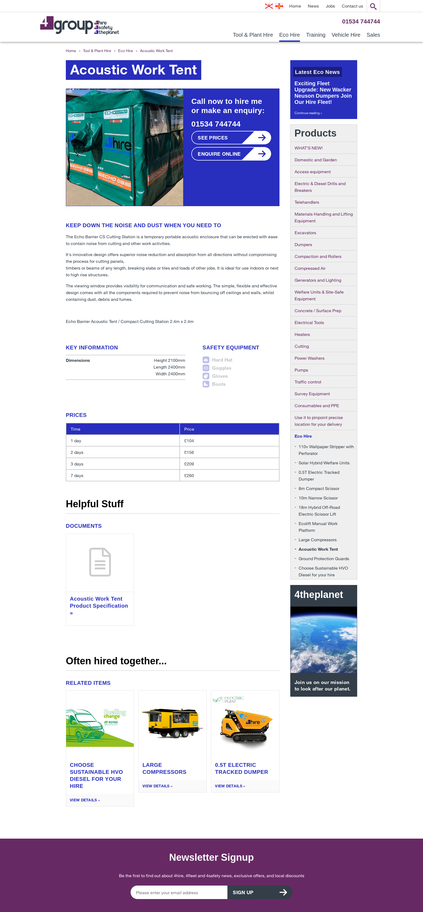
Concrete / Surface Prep (318, 310)
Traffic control (308, 381)
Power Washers (310, 357)
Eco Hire (289, 35)
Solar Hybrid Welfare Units (324, 462)
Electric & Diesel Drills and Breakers (320, 187)
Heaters (302, 334)
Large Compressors (318, 539)
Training (316, 35)
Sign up (243, 892)
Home (295, 5)
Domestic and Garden (316, 159)
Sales (373, 35)
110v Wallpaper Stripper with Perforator (326, 450)
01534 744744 (361, 21)
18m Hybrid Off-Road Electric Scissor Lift (319, 510)
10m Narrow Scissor (318, 497)
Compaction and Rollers (318, 256)
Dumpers (303, 244)
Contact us (352, 5)
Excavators (305, 232)
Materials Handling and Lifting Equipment (324, 217)
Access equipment (313, 171)
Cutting (302, 346)
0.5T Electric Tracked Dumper (319, 475)
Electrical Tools (309, 322)
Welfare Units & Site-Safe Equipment (319, 295)
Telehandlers (307, 202)
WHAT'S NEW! (309, 147)
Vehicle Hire (346, 35)
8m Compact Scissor (319, 488)
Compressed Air (310, 268)
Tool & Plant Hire (253, 35)
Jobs (330, 5)
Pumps (301, 369)
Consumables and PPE (317, 405)
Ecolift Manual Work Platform (318, 527)
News (313, 5)
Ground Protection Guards (324, 558)
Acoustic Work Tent (318, 549)
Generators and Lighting (318, 280)
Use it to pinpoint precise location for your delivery (319, 421)
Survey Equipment (312, 393)
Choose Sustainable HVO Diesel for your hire (323, 571)
